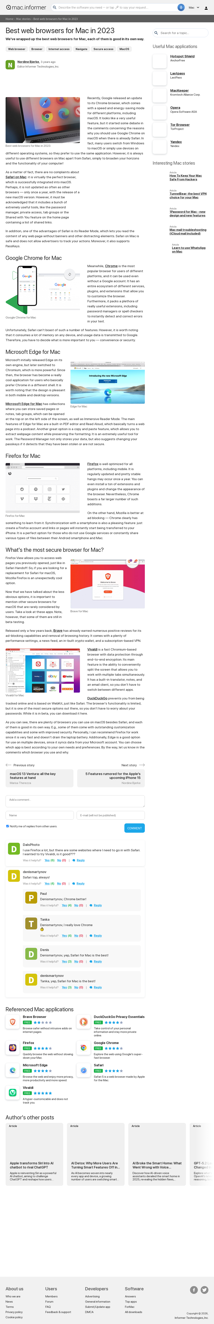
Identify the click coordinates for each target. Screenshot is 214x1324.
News (9, 1301)
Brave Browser (34, 1017)
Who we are (13, 1296)
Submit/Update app (97, 1307)
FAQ (48, 1307)
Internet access (59, 49)
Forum (49, 1301)
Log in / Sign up (206, 8)
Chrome (111, 266)
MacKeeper (179, 90)
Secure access (103, 49)
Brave (57, 631)
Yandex (176, 142)
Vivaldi (92, 649)
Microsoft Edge (35, 1065)
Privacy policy (14, 1312)
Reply (81, 860)
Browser (36, 49)
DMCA (89, 1312)
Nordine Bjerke (28, 62)
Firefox (92, 464)
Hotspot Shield (182, 56)
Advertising (92, 1296)
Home (9, 19)
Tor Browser (180, 125)
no (59, 860)
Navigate (81, 49)
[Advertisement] (75, 82)
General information (97, 1301)
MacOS (124, 49)
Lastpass (177, 73)
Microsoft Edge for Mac (24, 404)
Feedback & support (58, 1312)
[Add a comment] (75, 801)
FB (194, 1290)
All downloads (133, 1312)
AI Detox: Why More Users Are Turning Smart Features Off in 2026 (94, 1165)
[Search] (117, 7)
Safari (98, 1065)
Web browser (16, 49)
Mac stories (23, 19)
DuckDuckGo (97, 698)
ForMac (129, 1307)
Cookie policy (14, 1317)
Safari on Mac (16, 177)
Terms (10, 1307)
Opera (175, 108)
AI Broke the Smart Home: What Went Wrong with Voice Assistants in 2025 (157, 1165)
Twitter (204, 1290)
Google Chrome (106, 1043)
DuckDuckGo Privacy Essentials (119, 1017)
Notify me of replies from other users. (33, 826)
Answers (130, 1296)
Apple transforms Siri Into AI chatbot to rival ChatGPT (31, 1165)
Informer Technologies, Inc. (191, 1318)
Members (51, 1296)
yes (47, 860)
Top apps (131, 1301)
